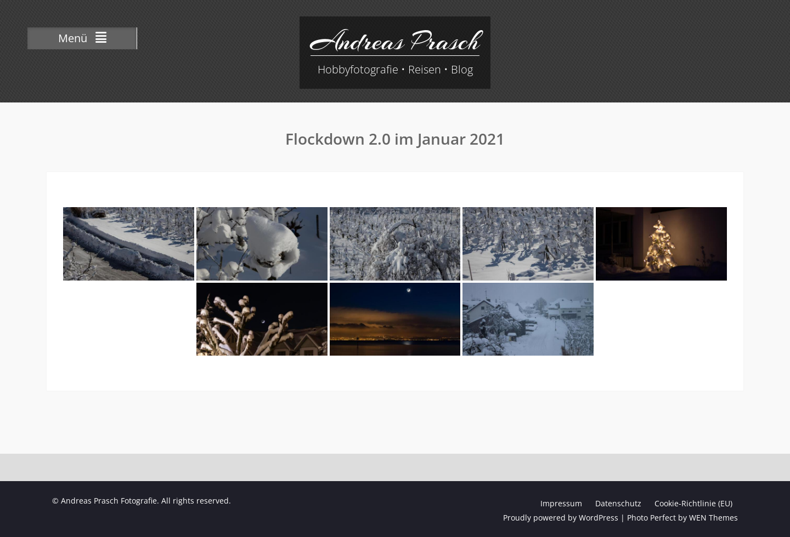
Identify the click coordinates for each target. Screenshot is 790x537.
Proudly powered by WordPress (560, 517)
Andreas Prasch (395, 41)
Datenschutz (618, 503)
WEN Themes (713, 517)
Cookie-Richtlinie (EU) (693, 503)
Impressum (561, 503)
